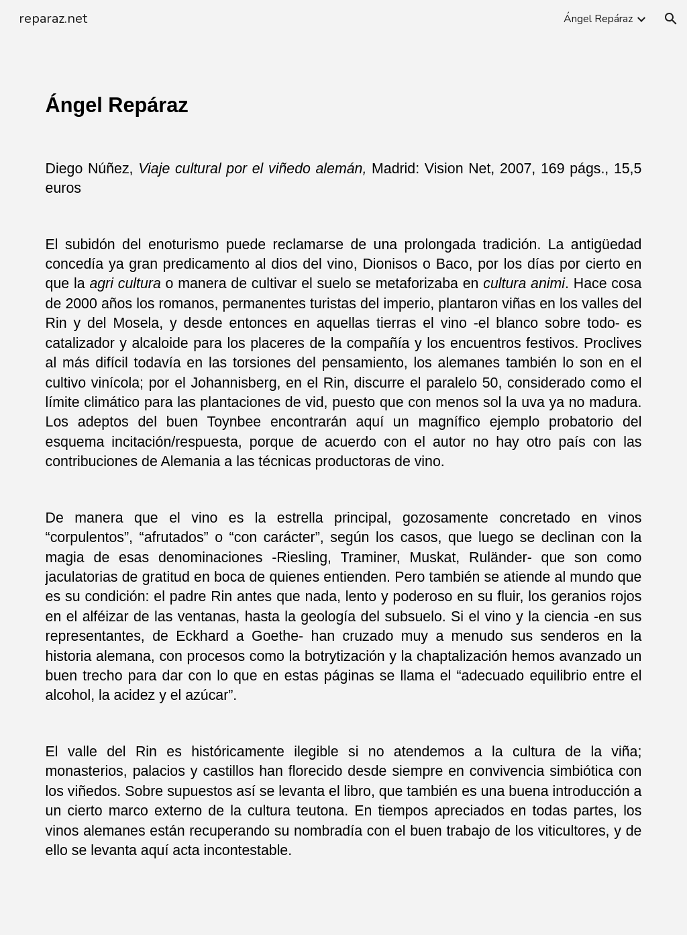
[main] (343, 486)
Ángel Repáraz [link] (598, 18)
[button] (671, 19)
